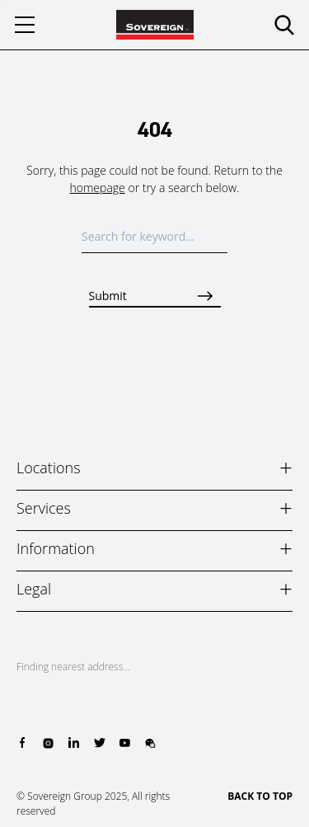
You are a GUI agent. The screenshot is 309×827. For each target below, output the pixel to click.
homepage (97, 187)
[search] (284, 24)
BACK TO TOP (260, 796)
